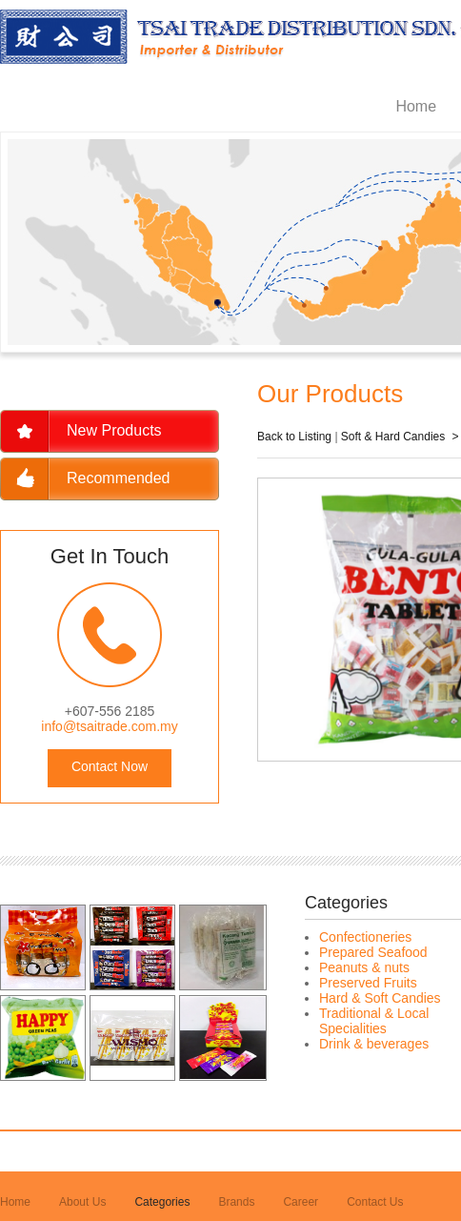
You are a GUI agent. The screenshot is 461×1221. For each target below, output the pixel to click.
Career (300, 1202)
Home (415, 106)
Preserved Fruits (368, 982)
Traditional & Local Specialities (374, 1021)
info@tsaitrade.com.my (109, 726)
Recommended (118, 478)
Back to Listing (294, 436)
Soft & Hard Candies (393, 436)
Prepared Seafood (373, 952)
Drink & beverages (374, 1043)
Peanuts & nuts (364, 967)
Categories (162, 1202)
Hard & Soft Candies (380, 998)
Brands (236, 1202)
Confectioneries (365, 937)
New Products (114, 430)
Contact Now (109, 766)
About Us (82, 1202)
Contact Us (375, 1202)
